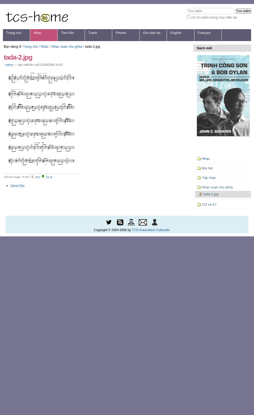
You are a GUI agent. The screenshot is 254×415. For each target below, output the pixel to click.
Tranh (92, 33)
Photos (121, 33)
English (176, 33)
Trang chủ (13, 33)
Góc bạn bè (152, 33)
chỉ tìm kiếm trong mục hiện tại (214, 17)
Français (204, 33)
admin (9, 64)
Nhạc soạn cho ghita (66, 46)
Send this (18, 186)
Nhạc (38, 33)
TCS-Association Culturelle (151, 230)
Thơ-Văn (67, 33)
